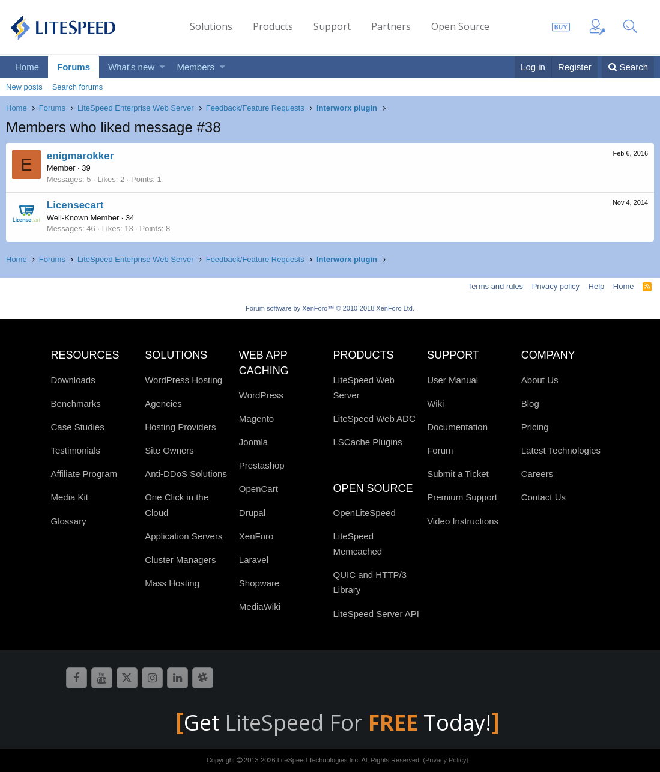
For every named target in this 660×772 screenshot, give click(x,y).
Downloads (73, 380)
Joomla (253, 442)
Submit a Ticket (458, 474)
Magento (256, 418)
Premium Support (462, 497)
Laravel (253, 560)
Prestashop (262, 465)
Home (27, 67)
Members (196, 67)
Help (597, 286)
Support (332, 26)
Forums (73, 67)
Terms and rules (495, 286)
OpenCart (258, 489)
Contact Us (543, 497)
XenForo (256, 536)
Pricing (535, 427)
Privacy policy (556, 286)
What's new (131, 67)
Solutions (211, 26)
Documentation (457, 427)
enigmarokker (80, 156)
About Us (540, 380)
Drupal (252, 513)
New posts (24, 86)
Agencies (163, 403)
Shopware (259, 583)
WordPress (261, 395)
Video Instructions (462, 521)
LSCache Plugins (367, 442)
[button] (162, 67)
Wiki (435, 403)
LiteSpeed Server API (376, 614)
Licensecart (75, 205)
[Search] (628, 67)
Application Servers (183, 536)
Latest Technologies (561, 450)
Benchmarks (76, 403)
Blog (530, 403)
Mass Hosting (172, 583)
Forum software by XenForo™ (330, 308)
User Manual (452, 380)
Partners (391, 26)
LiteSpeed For (324, 722)
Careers (537, 474)
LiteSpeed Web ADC (374, 418)
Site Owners (169, 450)
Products (273, 26)
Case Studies (77, 427)
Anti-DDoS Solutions (186, 474)
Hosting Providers (180, 427)
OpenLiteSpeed (364, 513)
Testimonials (76, 450)
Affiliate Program (84, 474)
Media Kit (70, 497)
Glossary (68, 521)
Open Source (460, 26)
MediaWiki (259, 606)
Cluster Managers (180, 560)
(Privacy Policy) (445, 760)
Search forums (77, 86)
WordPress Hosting (183, 380)
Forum (440, 450)
